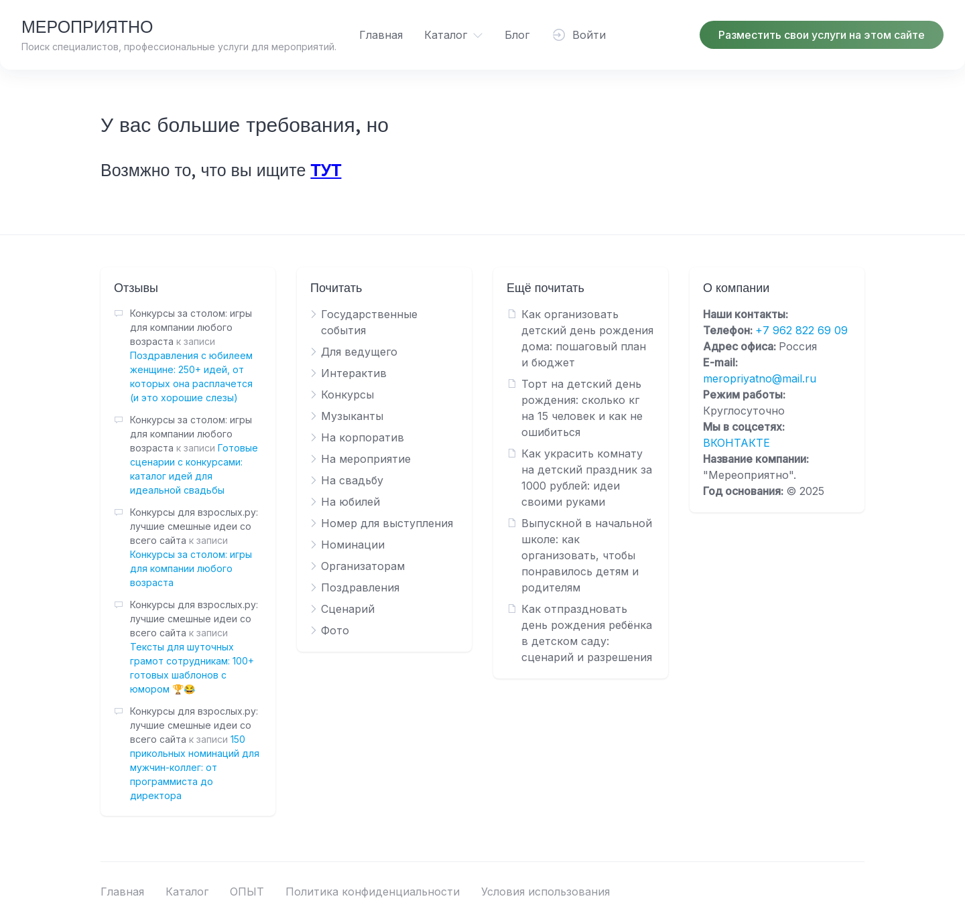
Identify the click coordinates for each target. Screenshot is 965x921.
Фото (335, 630)
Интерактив (354, 373)
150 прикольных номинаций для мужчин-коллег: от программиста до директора (194, 767)
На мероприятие (366, 459)
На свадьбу (352, 480)
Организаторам (363, 566)
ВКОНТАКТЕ (736, 442)
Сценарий (348, 609)
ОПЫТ (247, 891)
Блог (517, 35)
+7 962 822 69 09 (801, 330)
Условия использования (545, 891)
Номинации (353, 544)
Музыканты (352, 416)
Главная (381, 35)
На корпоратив (362, 437)
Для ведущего (359, 351)
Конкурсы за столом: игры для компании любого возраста (191, 568)
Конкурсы (347, 394)
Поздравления (360, 587)
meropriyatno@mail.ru (759, 378)
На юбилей (350, 501)
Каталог (445, 35)
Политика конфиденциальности (372, 891)
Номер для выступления (387, 523)
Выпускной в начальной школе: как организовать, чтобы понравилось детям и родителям (586, 555)
